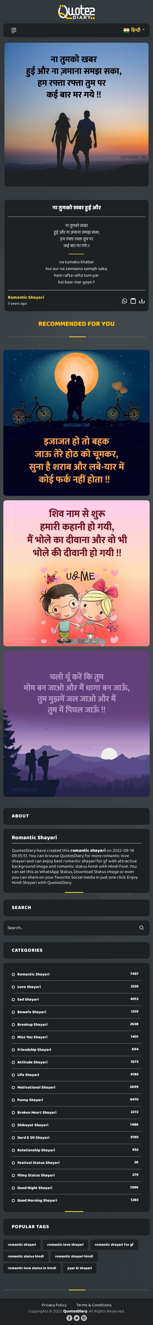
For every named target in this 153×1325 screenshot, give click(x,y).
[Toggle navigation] (14, 30)
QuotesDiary (75, 1311)
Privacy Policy (54, 1305)
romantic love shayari (65, 1245)
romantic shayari (22, 1245)
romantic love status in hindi (32, 1268)
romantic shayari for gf (114, 1245)
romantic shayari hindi (74, 1256)
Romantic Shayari (26, 297)
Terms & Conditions (94, 1305)
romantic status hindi (26, 1256)
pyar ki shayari (79, 1268)
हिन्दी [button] (132, 30)
